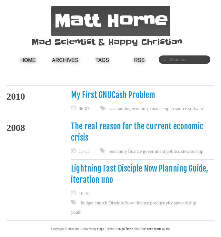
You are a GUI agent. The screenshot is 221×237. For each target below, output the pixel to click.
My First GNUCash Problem (113, 95)
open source (176, 108)
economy (140, 108)
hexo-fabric (154, 229)
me (168, 229)
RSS (139, 60)
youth (76, 212)
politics (173, 151)
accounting (120, 108)
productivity (161, 202)
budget (87, 202)
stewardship (192, 151)
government (154, 151)
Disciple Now (121, 202)
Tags (102, 60)
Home (28, 60)
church (101, 202)
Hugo (100, 229)
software (196, 108)
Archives (65, 60)
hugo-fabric (125, 229)
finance (157, 108)
